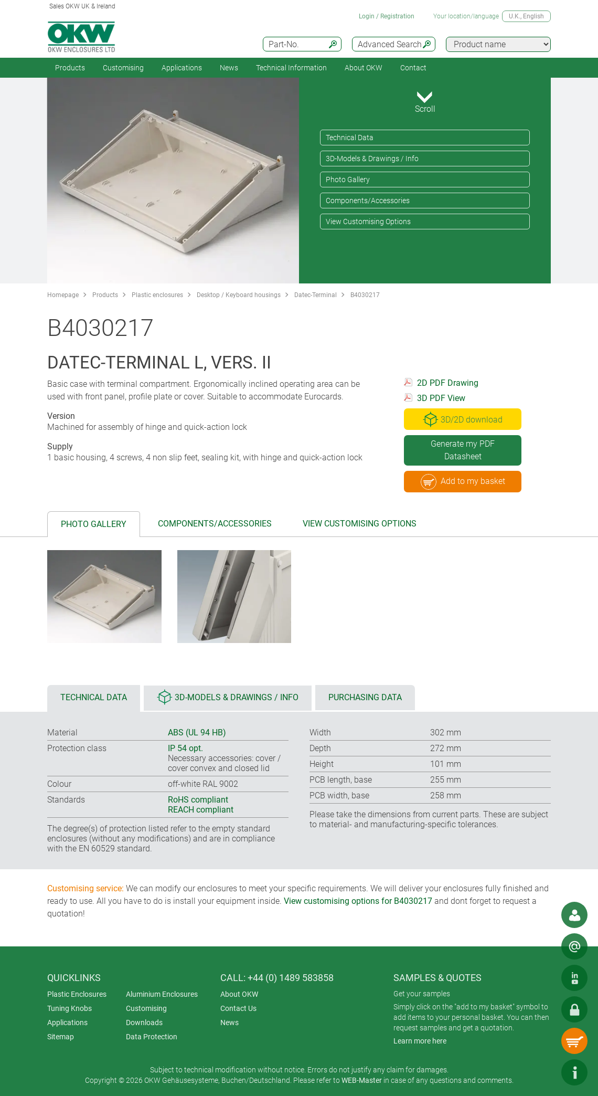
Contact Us (238, 1008)
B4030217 (365, 295)
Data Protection (151, 1036)
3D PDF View (441, 398)
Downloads (144, 1022)
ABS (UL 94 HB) (197, 732)
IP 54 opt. (185, 748)
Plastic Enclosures (76, 994)
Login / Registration (386, 16)
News (229, 68)
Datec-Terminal (315, 295)
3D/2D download (463, 419)
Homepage (63, 295)
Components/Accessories (368, 200)
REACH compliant (200, 810)
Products (70, 68)
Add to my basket (463, 482)
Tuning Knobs (69, 1008)
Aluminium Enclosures (162, 994)
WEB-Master (361, 1080)
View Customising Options (368, 221)
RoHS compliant (198, 800)
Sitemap (60, 1036)
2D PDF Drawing (447, 383)
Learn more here (419, 1041)
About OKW (239, 994)
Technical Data (349, 137)
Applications (182, 68)
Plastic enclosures (157, 295)
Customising (123, 68)
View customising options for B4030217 (358, 901)
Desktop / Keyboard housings (239, 295)
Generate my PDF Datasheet (463, 450)
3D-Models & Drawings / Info (372, 158)
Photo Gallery (348, 179)
